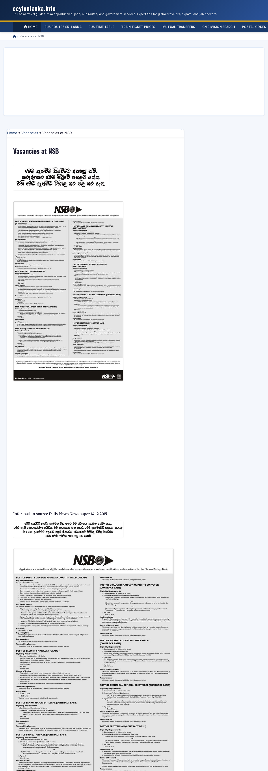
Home (30, 27)
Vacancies (29, 133)
